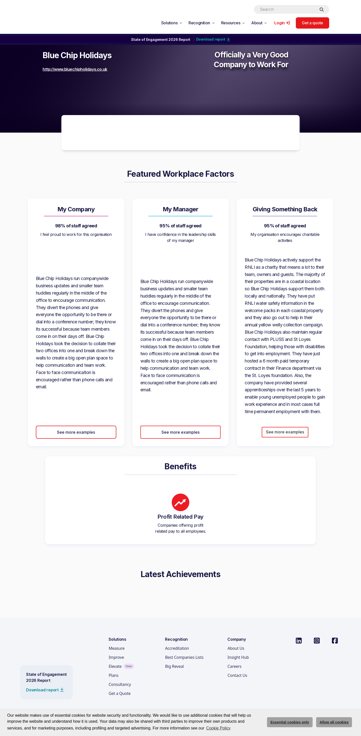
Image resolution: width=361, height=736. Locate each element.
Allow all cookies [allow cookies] (334, 722)
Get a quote (312, 22)
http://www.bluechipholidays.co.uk (75, 69)
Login (279, 22)
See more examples (76, 432)
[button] (172, 23)
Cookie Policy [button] (218, 728)
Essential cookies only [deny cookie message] (289, 722)
